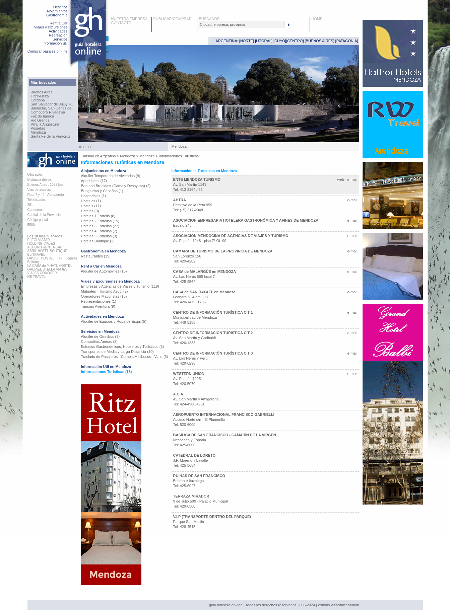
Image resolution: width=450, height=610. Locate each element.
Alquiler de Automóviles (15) (104, 271)
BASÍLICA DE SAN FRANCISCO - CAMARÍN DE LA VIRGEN (224, 435)
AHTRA (179, 200)
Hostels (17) (91, 206)
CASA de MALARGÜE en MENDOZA (204, 272)
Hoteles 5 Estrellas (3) (99, 236)
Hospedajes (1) (93, 196)
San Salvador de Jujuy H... (52, 104)
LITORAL (263, 41)
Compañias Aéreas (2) (99, 341)
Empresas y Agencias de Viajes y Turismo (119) (120, 286)
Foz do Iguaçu (42, 116)
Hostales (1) (91, 201)
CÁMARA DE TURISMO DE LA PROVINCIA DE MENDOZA (223, 251)
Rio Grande (40, 120)
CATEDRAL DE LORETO (194, 455)
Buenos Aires (42, 92)
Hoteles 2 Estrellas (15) (100, 221)
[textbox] (242, 24)
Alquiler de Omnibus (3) (100, 336)
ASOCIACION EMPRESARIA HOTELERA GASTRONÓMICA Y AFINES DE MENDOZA (246, 220)
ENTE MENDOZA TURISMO (196, 179)
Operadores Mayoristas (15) (104, 296)
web (340, 179)
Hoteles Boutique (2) (98, 241)
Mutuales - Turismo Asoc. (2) (104, 291)
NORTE (246, 41)
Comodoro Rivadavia (48, 112)
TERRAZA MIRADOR (191, 496)
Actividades (58, 31)
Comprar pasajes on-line (47, 51)
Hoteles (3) (90, 211)
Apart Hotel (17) (94, 181)
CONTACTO (121, 23)
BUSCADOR (209, 19)
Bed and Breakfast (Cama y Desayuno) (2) (116, 186)
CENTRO (295, 41)
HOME (317, 19)
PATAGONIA (346, 41)
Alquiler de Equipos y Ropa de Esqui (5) (113, 321)
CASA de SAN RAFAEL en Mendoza (204, 292)
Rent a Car (58, 23)
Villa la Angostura (45, 124)
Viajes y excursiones (50, 27)
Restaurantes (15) (96, 256)
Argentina (108, 156)
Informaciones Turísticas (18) (106, 372)
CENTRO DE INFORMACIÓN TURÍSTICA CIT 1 (213, 312)
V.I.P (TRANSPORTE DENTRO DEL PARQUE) (212, 517)
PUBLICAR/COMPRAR (172, 19)
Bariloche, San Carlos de (51, 108)
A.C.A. (178, 394)
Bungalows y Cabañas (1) (102, 191)
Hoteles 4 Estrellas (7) (99, 231)
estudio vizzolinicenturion (338, 605)
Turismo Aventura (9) (98, 306)
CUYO (279, 41)
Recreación (58, 35)
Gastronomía (57, 15)
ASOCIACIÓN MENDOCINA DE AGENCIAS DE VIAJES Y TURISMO (230, 236)
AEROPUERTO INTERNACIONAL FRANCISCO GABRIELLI (223, 414)
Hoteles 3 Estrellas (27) (100, 226)
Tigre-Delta (40, 96)
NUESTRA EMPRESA (129, 19)
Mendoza (38, 132)
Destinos (60, 7)
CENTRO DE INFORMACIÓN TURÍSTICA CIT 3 (213, 353)
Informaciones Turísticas (179, 156)
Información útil (55, 43)
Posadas (38, 128)
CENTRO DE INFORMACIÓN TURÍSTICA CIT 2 (213, 333)
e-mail (352, 179)
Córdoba (38, 100)
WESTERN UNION (189, 374)
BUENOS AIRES (319, 41)
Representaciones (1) (98, 301)
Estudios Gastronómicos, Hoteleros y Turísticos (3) (122, 347)
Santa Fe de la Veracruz (50, 136)
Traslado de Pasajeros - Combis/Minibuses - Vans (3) (124, 357)
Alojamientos (57, 11)
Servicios (60, 39)
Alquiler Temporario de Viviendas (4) (110, 176)
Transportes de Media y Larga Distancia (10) (117, 352)
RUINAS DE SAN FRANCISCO (199, 476)
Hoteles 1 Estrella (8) (98, 216)
